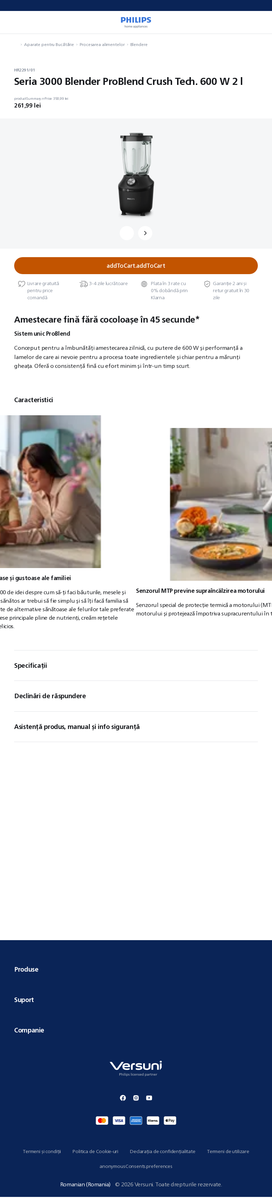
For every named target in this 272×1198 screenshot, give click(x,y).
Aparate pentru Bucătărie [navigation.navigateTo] (49, 44)
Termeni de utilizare (228, 1152)
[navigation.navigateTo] (16, 44)
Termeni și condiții (42, 1152)
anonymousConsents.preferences (136, 1167)
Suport (136, 1000)
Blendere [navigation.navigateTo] (139, 44)
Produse (136, 970)
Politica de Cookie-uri (95, 1152)
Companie (136, 1030)
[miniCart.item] (259, 22)
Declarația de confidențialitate (163, 1152)
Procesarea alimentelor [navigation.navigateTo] (102, 44)
